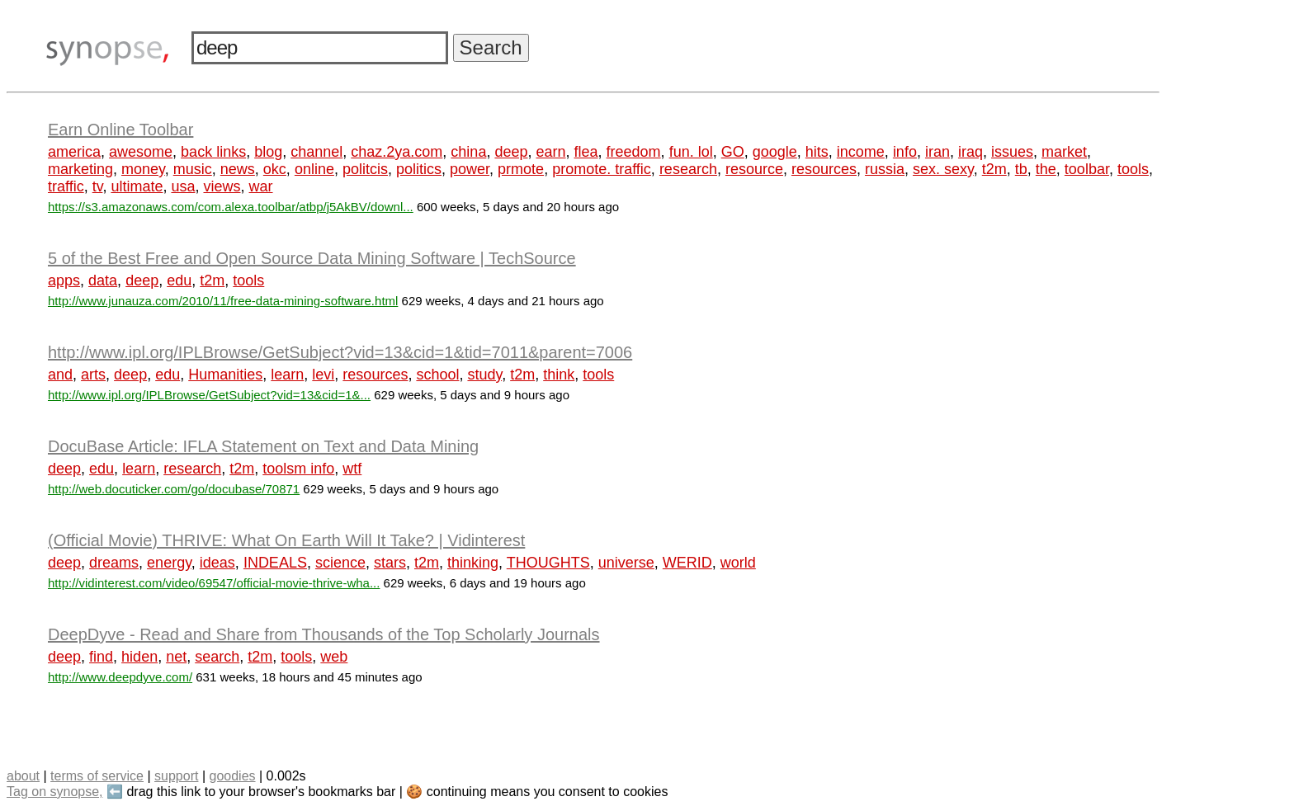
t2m (994, 169)
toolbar (1087, 169)
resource (754, 169)
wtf (351, 468)
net (176, 656)
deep (510, 152)
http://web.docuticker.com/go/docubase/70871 (174, 489)
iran (937, 152)
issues (1012, 152)
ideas (217, 562)
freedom (634, 152)
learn (287, 374)
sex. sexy (943, 169)
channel (316, 152)
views (221, 186)
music (192, 169)
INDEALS (275, 562)
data (102, 280)
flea (586, 152)
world (738, 562)
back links (213, 152)
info (905, 152)
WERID (687, 562)
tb (1021, 169)
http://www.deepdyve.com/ (120, 677)
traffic (66, 186)
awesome (140, 152)
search (217, 656)
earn (550, 152)
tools (1133, 169)
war (261, 186)
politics (419, 169)
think (558, 374)
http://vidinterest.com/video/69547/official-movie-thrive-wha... (214, 583)
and (60, 374)
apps (64, 280)
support (176, 776)
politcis (365, 169)
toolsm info (298, 468)
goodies (232, 776)
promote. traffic (601, 169)
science (340, 562)
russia (884, 169)
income (861, 152)
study (484, 374)
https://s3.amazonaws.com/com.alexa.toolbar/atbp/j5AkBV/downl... (230, 207)
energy (169, 562)
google (775, 152)
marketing (80, 169)
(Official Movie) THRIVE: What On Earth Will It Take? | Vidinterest (286, 540)
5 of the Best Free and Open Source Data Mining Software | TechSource (312, 258)
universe (626, 562)
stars (390, 562)
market (1064, 152)
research (688, 169)
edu (179, 280)
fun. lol (691, 152)
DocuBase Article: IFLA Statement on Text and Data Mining (263, 446)
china (468, 152)
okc (274, 169)
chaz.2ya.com (396, 152)
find (101, 656)
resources (824, 169)
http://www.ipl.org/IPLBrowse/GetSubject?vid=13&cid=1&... (209, 395)
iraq (970, 152)
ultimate (137, 186)
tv (97, 186)
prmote (521, 169)
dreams (114, 562)
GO (732, 152)
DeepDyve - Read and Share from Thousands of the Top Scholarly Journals (324, 634)
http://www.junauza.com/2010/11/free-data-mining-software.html (223, 301)
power (469, 169)
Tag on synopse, (55, 792)
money (143, 169)
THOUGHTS (548, 562)
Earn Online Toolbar (120, 129)
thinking (472, 562)
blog (268, 152)
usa (183, 186)
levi (323, 374)
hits (817, 152)
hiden (139, 656)
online (314, 169)
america (74, 152)
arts (93, 374)
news (237, 169)
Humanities (225, 374)
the (1046, 169)
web (333, 656)
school (437, 374)
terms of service (97, 776)
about (23, 776)
